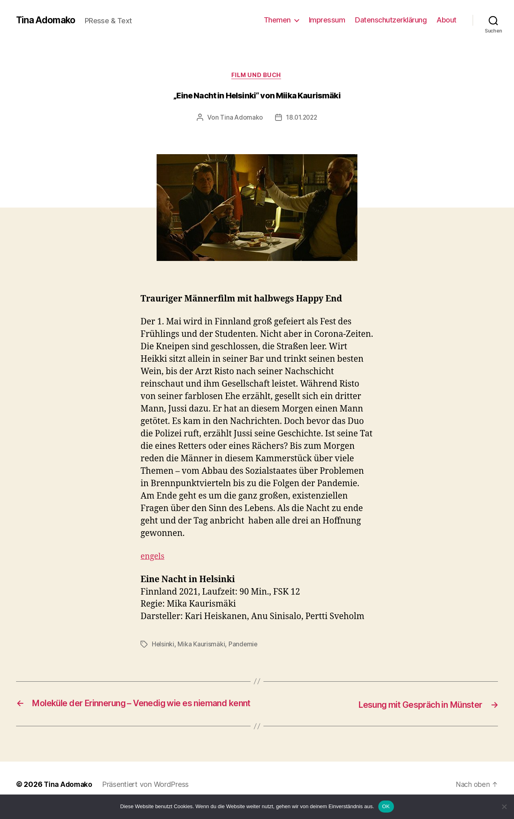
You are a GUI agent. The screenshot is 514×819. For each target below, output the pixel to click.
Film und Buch (257, 75)
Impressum (327, 20)
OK (386, 806)
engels (153, 557)
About (446, 20)
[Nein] (504, 807)
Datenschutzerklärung (390, 20)
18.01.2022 (301, 118)
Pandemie (244, 645)
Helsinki (163, 645)
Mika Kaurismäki (201, 645)
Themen (277, 20)
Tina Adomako (47, 20)
